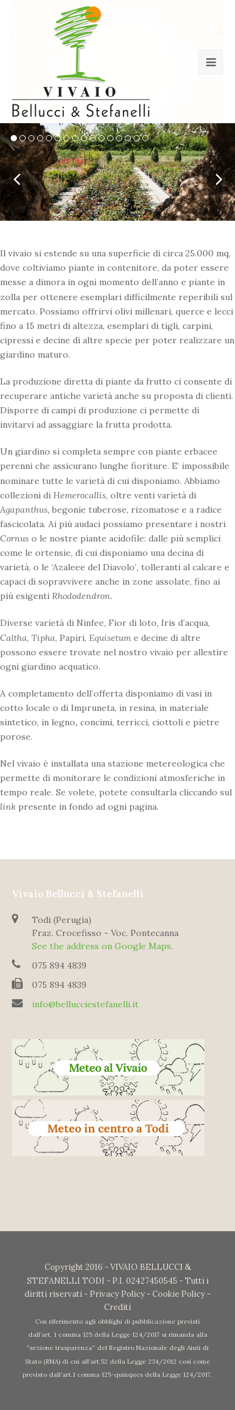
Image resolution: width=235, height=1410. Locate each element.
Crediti (117, 1307)
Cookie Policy (178, 1294)
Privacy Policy (117, 1294)
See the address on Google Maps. (102, 946)
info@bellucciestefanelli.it (85, 1004)
